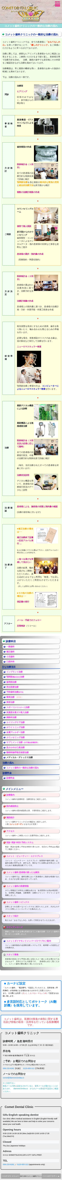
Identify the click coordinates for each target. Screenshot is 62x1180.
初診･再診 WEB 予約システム (19, 842)
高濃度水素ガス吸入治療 (17, 712)
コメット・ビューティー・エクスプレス (24, 856)
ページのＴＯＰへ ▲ (51, 1176)
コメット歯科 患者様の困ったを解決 (22, 872)
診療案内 (10, 795)
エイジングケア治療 (15, 722)
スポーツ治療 (18, 707)
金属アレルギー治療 (15, 732)
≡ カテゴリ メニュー (11, 1176)
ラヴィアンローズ (14, 927)
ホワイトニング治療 (15, 727)
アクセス (10, 831)
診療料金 (10, 778)
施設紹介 (10, 817)
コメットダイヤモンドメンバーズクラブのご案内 (28, 941)
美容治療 (10, 702)
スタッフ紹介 (12, 916)
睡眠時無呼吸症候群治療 (17, 752)
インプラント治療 (14, 672)
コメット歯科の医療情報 (17, 886)
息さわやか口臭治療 (15, 747)
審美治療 (10, 697)
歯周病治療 (11, 682)
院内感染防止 (12, 806)
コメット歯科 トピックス (17, 902)
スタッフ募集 (12, 954)
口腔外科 (10, 662)
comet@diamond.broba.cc (13, 1078)
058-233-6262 (8, 1068)
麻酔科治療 (11, 717)
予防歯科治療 (14, 692)
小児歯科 (10, 657)
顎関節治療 (15, 677)
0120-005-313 (28, 1068)
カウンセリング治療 (15, 737)
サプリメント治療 (14, 742)
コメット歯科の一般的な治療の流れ (22, 768)
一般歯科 (10, 646)
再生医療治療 (12, 687)
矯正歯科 (10, 652)
